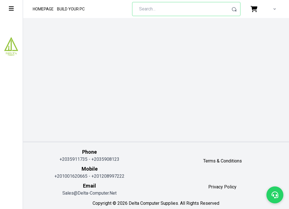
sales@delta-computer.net (89, 193)
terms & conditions (222, 161)
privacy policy (222, 187)
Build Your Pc (71, 9)
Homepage (43, 9)
